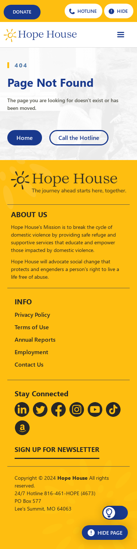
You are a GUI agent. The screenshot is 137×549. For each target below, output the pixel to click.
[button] (115, 513)
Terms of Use (32, 327)
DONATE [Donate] (22, 11)
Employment (31, 352)
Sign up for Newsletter (57, 449)
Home (24, 137)
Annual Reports (35, 339)
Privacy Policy (32, 314)
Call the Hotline (78, 137)
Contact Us (29, 364)
